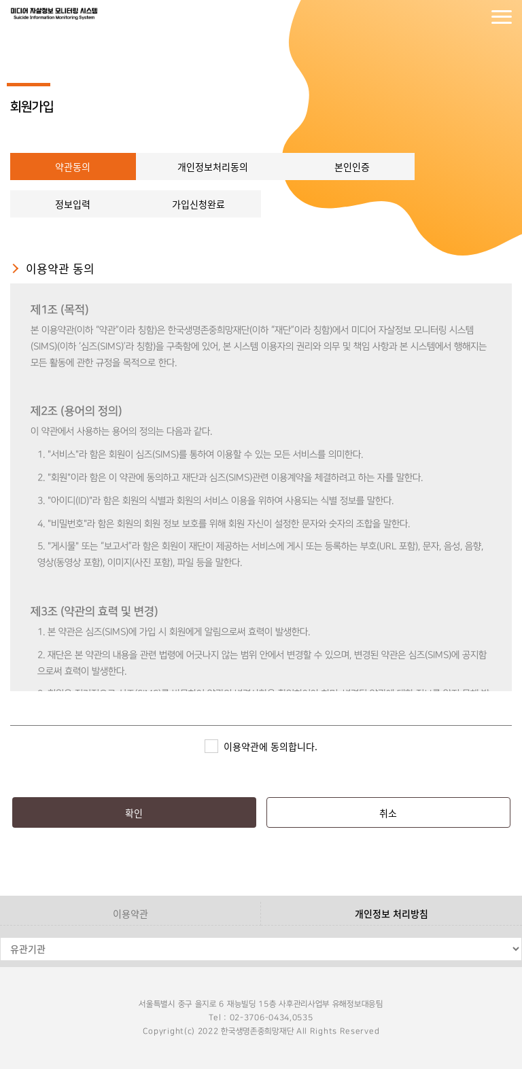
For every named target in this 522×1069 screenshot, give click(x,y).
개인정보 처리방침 (391, 913)
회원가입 (474, 17)
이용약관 (130, 913)
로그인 (447, 17)
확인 (134, 813)
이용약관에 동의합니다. (270, 746)
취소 (388, 813)
